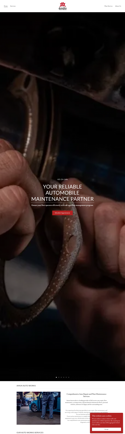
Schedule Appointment (62, 213)
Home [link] (6, 6)
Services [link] (13, 6)
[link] (62, 6)
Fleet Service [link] (109, 6)
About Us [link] (118, 6)
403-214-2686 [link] (62, 179)
